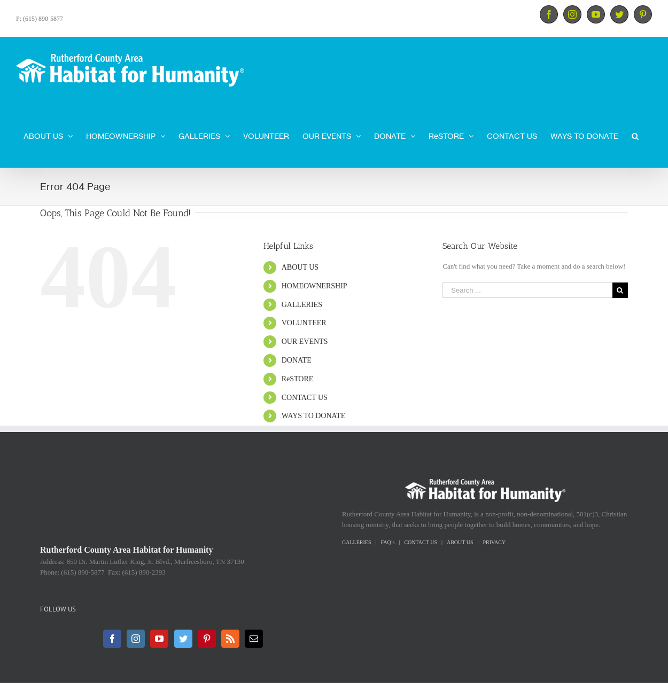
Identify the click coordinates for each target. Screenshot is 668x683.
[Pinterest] (207, 639)
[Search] (635, 135)
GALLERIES (302, 305)
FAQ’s (387, 542)
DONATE (297, 360)
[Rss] (230, 639)
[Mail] (254, 639)
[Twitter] (183, 639)
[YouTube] (159, 639)
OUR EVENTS (305, 341)
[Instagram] (136, 639)
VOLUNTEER (304, 323)
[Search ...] (527, 290)
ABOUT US (300, 267)
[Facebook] (112, 639)
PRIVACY (494, 542)
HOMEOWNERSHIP (314, 286)
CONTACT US (305, 398)
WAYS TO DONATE (314, 416)
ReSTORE (298, 379)
